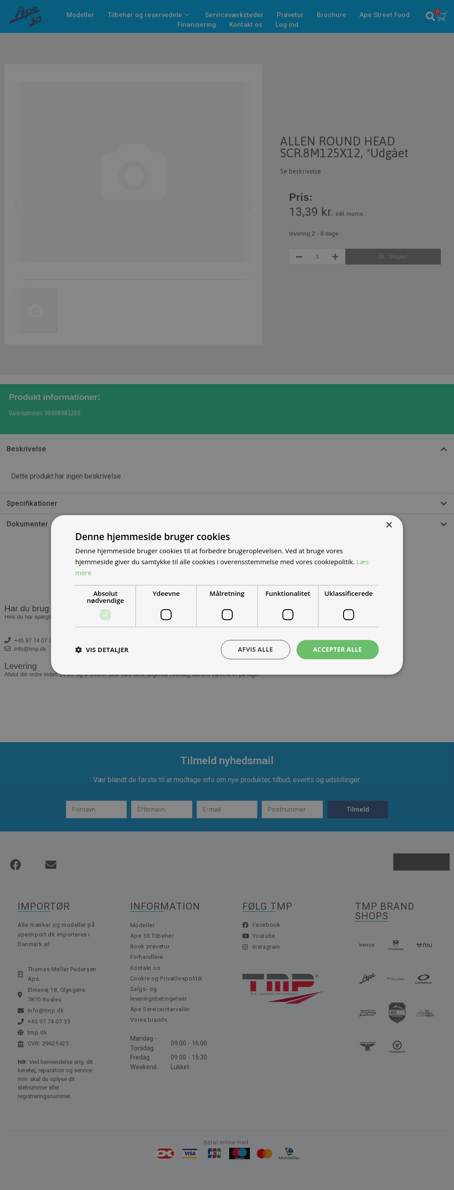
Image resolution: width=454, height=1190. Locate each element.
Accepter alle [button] (337, 649)
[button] (101, 649)
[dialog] (227, 595)
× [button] (388, 525)
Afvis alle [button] (255, 649)
